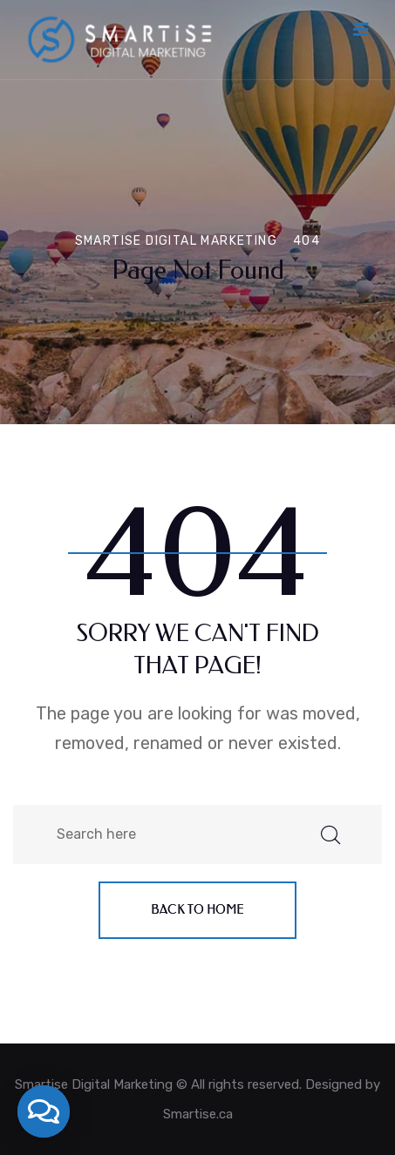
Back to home (197, 909)
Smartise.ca (198, 1114)
